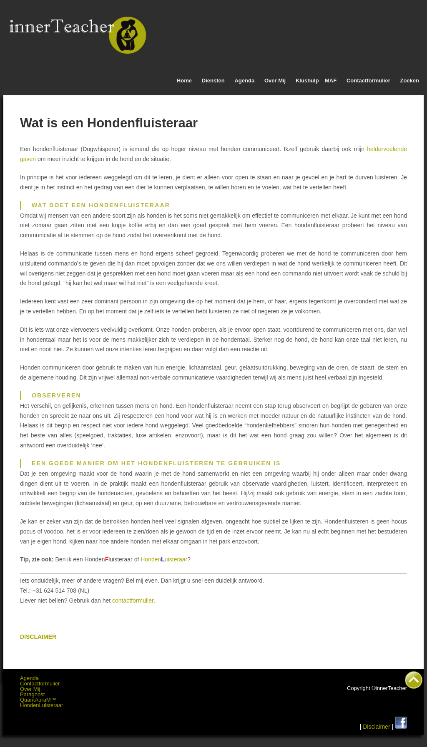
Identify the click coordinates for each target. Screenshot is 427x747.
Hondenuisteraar (164, 559)
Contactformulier (368, 80)
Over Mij (275, 80)
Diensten (213, 80)
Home (184, 80)
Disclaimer (376, 726)
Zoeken (409, 80)
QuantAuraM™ (38, 700)
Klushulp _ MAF (316, 80)
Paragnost (32, 694)
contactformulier (132, 600)
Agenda (244, 80)
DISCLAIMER (38, 636)
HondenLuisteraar (41, 705)
